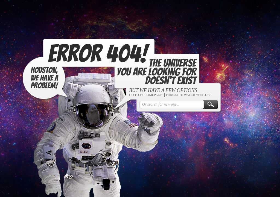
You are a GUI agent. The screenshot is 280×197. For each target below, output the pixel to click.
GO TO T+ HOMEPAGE (144, 95)
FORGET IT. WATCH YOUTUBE (188, 95)
